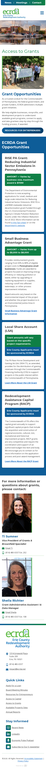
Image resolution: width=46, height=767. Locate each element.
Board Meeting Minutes (17, 690)
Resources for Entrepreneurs (19, 694)
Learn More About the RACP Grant (22, 461)
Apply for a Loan (13, 685)
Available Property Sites (17, 707)
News (8, 2)
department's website (15, 225)
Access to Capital (13, 698)
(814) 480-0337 (16, 664)
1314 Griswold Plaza (18, 653)
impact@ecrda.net (17, 669)
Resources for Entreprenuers (22, 130)
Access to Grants (13, 703)
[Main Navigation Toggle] (42, 13)
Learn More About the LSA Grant (21, 383)
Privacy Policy (23, 761)
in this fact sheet (18, 222)
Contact (36, 2)
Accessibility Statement (33, 758)
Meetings (21, 2)
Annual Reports (13, 712)
